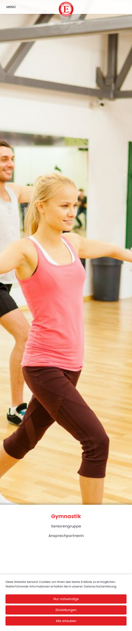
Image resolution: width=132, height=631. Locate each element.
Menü (11, 7)
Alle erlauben (66, 621)
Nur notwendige (66, 599)
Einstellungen (66, 610)
